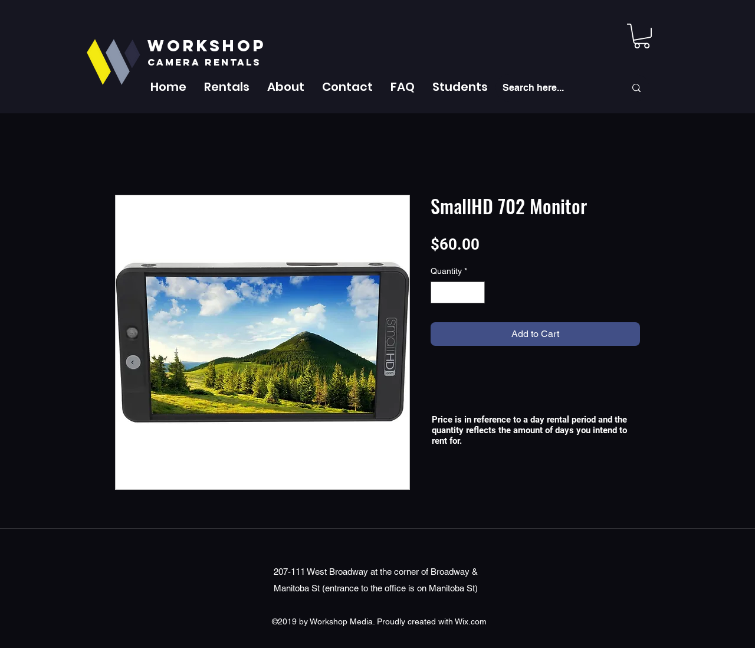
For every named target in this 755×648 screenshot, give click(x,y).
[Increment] (475, 292)
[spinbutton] (457, 292)
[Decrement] (439, 292)
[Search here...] (555, 88)
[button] (226, 86)
